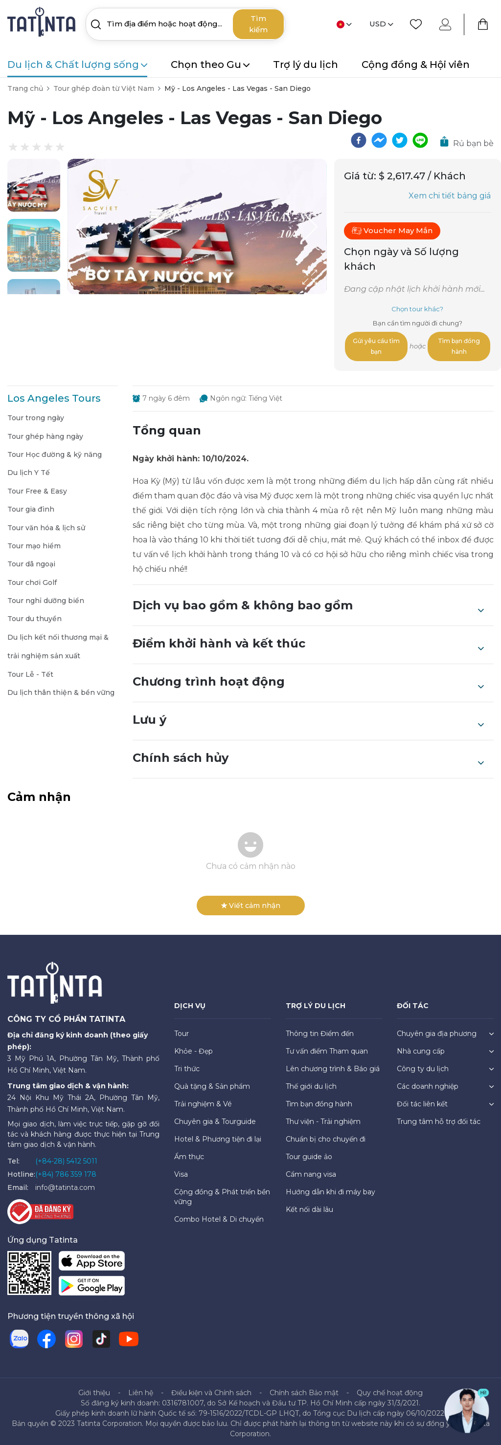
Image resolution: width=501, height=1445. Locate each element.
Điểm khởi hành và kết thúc (308, 640)
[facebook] (358, 140)
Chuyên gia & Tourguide (215, 1117)
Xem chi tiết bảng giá (450, 195)
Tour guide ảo (309, 1152)
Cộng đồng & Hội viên (416, 64)
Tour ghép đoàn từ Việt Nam (103, 88)
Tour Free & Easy (37, 487)
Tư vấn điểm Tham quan (327, 1047)
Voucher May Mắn (392, 231)
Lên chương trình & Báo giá (333, 1064)
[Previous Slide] (82, 226)
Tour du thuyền (34, 614)
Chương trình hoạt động (308, 678)
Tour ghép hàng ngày (45, 432)
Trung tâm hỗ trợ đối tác (438, 1117)
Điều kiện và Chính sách (211, 1388)
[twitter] (400, 140)
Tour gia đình (30, 505)
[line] (420, 140)
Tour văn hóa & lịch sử (46, 523)
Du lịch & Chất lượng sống (77, 64)
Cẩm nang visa (311, 1170)
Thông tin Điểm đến (320, 1029)
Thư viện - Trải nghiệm (323, 1117)
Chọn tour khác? (417, 309)
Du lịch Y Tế (28, 468)
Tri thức (187, 1064)
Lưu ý (308, 717)
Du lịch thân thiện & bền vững (60, 688)
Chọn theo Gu (210, 64)
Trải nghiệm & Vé (203, 1100)
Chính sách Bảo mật (304, 1388)
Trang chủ (25, 88)
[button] (33, 185)
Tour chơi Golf (32, 578)
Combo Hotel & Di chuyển (219, 1215)
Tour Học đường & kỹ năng (54, 450)
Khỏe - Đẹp (193, 1047)
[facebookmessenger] (379, 140)
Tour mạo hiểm (34, 542)
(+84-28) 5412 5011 (66, 1157)
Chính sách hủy (308, 755)
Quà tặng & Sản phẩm (212, 1082)
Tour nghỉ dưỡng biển (45, 596)
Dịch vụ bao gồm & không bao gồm (308, 602)
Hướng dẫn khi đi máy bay (330, 1188)
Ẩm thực (189, 1152)
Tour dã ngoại (31, 560)
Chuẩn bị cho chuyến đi (325, 1135)
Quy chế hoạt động (390, 1388)
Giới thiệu (94, 1388)
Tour (181, 1029)
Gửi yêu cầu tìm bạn (376, 344)
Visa (181, 1170)
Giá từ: (360, 176)
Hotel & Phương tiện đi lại (217, 1135)
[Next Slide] (312, 226)
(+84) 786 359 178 (65, 1170)
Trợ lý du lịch (305, 64)
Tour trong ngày (35, 414)
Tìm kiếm (258, 24)
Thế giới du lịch (311, 1082)
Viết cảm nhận (250, 901)
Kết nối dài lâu (309, 1205)
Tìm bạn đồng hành (459, 344)
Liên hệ (140, 1388)
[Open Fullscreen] (324, 293)
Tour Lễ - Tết (30, 670)
